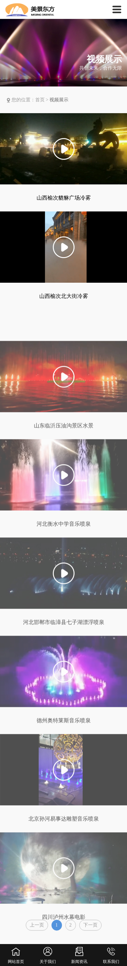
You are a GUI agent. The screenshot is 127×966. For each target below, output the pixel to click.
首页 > (42, 99)
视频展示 (58, 99)
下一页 (90, 927)
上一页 (37, 927)
